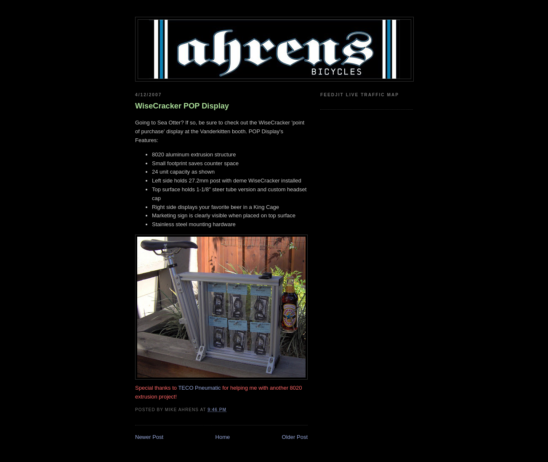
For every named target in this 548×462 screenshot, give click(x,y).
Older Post (295, 437)
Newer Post (149, 437)
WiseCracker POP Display (182, 106)
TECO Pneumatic (199, 388)
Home (222, 437)
